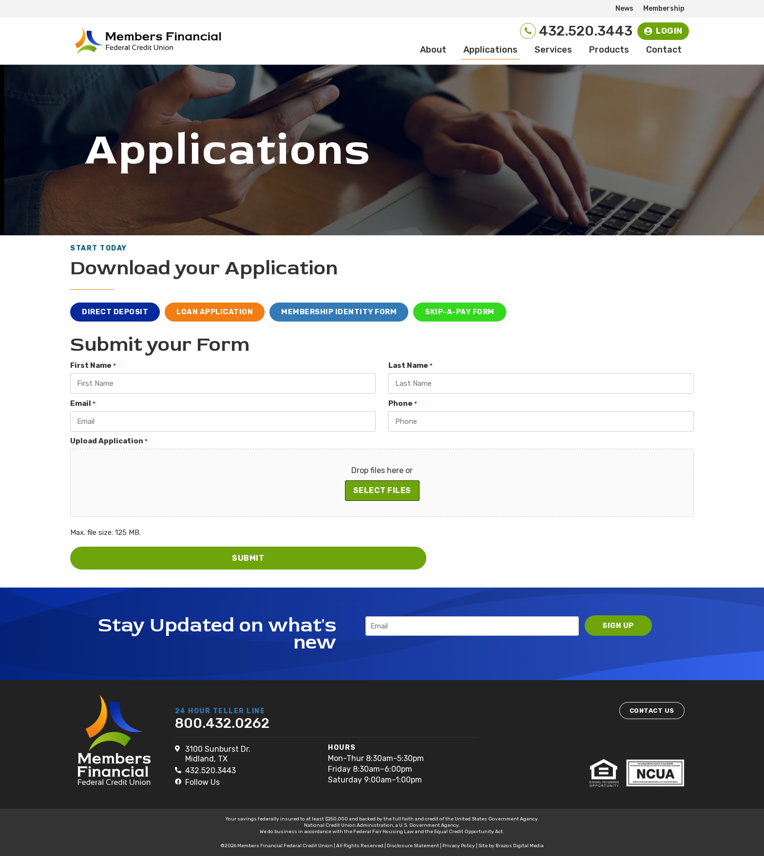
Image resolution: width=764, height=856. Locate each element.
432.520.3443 (578, 32)
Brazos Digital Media (520, 845)
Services (553, 51)
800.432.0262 (222, 723)
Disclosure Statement (413, 845)
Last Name (410, 367)
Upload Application (109, 442)
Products (609, 51)
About (433, 51)
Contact (664, 51)
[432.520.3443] (520, 32)
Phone (402, 404)
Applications (490, 51)
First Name (93, 367)
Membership (664, 8)
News (624, 8)
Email (83, 404)
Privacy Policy (458, 845)
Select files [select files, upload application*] (382, 491)
